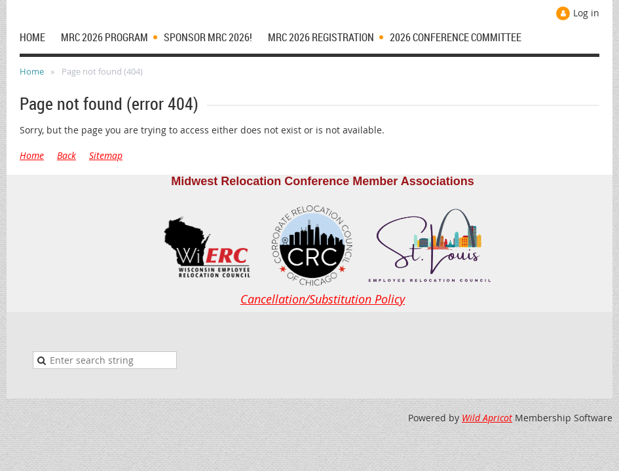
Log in (586, 13)
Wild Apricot (487, 417)
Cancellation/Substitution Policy (322, 299)
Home (32, 71)
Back (66, 155)
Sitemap (105, 155)
